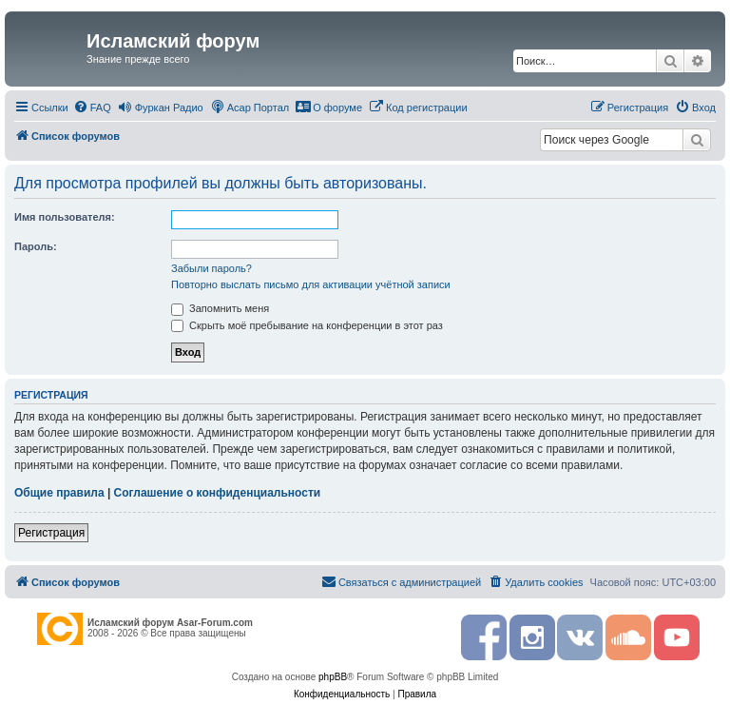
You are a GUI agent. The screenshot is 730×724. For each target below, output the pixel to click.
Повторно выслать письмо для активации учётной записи (311, 284)
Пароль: (35, 246)
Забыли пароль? (211, 268)
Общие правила (59, 492)
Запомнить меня (220, 308)
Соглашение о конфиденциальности (217, 492)
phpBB (332, 677)
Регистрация (51, 532)
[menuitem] (92, 107)
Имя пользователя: (64, 217)
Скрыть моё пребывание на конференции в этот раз (307, 325)
